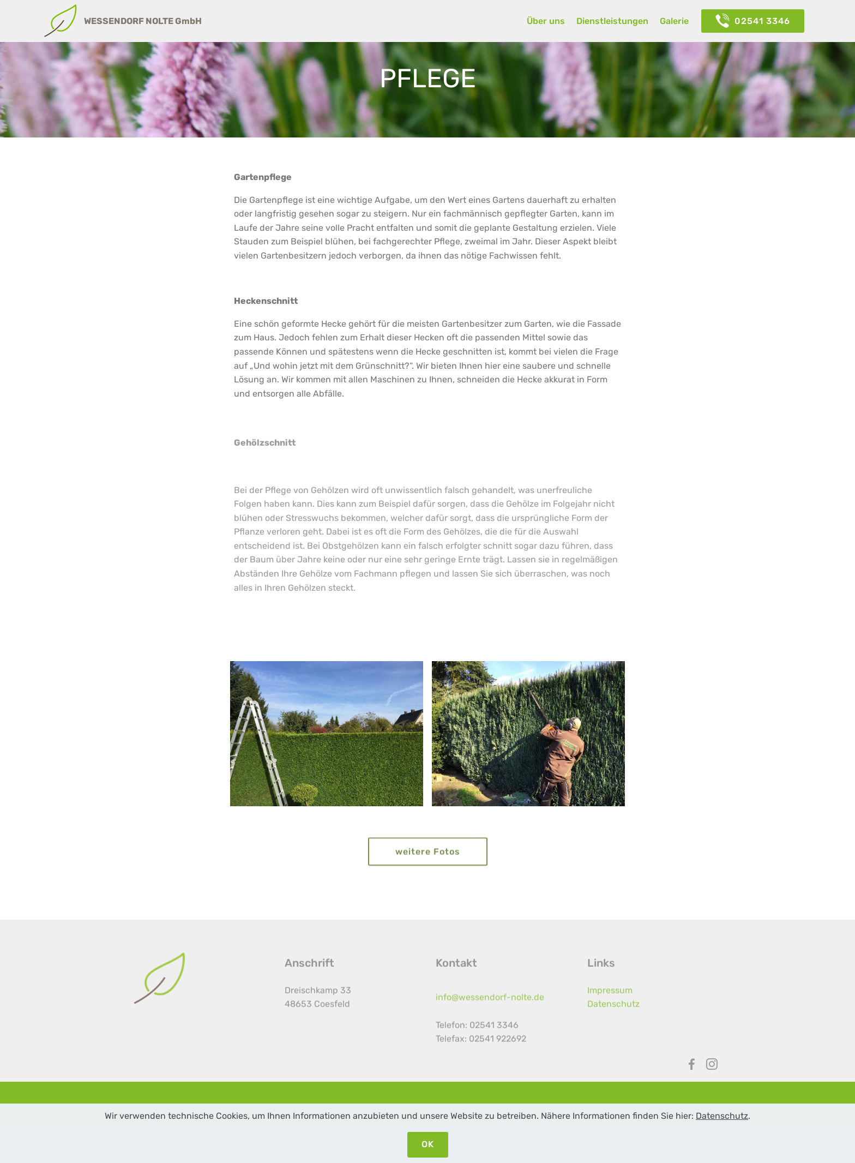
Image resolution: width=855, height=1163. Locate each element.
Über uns (546, 21)
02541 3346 (752, 21)
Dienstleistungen (612, 21)
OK (428, 1144)
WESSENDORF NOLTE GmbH (143, 21)
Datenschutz (613, 1011)
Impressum (610, 997)
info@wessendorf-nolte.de (490, 1012)
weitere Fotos (427, 859)
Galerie (674, 21)
